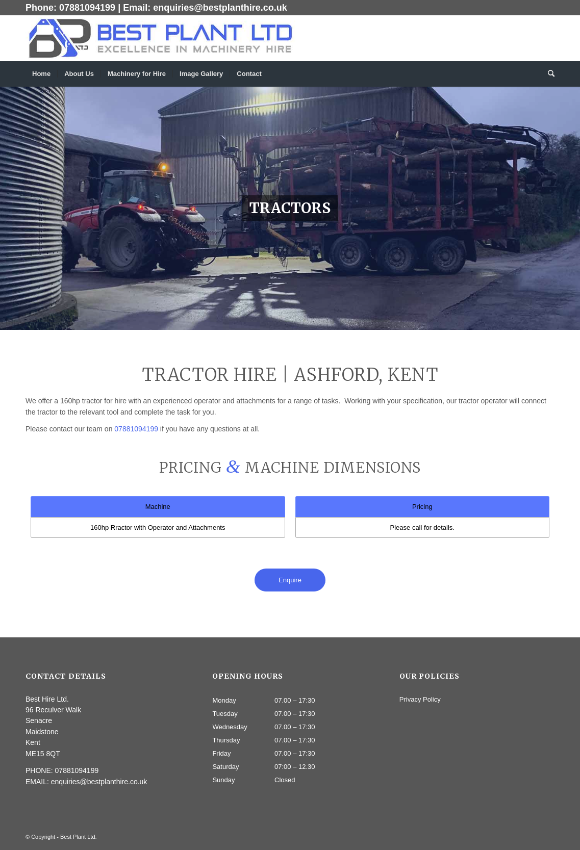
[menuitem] (41, 74)
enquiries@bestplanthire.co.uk (220, 8)
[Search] (547, 74)
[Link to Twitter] (531, 38)
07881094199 (87, 8)
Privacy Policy (420, 699)
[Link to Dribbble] (546, 38)
